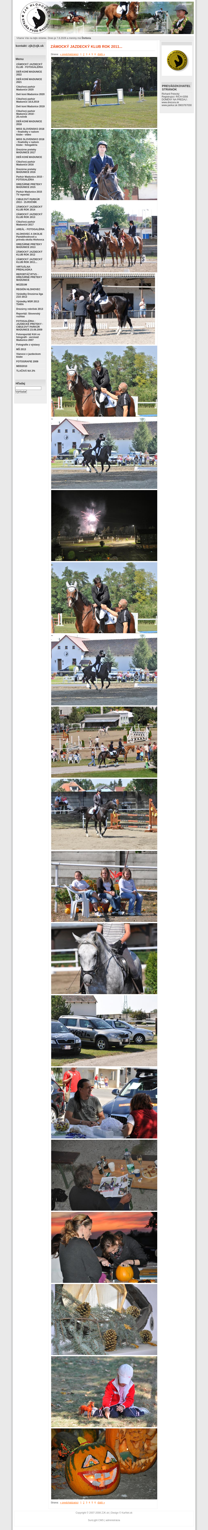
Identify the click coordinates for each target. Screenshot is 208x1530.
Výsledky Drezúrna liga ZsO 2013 (29, 295)
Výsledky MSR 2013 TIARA (27, 303)
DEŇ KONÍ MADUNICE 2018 (29, 123)
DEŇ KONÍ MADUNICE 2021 (29, 81)
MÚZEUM (21, 284)
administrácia (113, 1520)
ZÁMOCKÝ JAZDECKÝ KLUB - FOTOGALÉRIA (29, 66)
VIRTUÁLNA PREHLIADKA (24, 268)
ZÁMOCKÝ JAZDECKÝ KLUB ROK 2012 (29, 253)
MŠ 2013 (21, 349)
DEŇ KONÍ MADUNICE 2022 (29, 73)
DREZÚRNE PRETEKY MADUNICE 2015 (29, 186)
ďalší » (101, 54)
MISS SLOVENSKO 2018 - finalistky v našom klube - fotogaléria (30, 142)
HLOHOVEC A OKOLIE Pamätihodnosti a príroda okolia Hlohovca (30, 237)
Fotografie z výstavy (28, 344)
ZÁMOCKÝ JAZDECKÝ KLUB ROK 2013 (29, 216)
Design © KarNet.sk (121, 1512)
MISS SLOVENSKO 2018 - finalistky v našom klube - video (30, 132)
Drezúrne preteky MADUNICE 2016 (26, 171)
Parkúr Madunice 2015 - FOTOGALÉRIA (29, 178)
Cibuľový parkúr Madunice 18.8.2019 (27, 100)
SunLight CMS (96, 1520)
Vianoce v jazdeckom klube (28, 355)
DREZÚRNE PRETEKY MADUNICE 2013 (29, 246)
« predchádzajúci (69, 54)
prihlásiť (187, 4)
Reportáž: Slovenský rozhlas (28, 315)
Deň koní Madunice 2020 (30, 94)
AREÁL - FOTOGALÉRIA (30, 229)
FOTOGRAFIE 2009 (27, 361)
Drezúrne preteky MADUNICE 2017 (26, 151)
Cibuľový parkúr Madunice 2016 (25, 163)
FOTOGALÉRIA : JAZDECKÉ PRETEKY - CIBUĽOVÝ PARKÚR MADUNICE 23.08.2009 (29, 325)
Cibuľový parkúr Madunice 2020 (25, 88)
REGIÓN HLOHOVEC (28, 289)
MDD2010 (21, 366)
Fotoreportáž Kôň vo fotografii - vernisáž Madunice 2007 (28, 337)
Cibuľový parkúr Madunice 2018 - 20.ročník (25, 114)
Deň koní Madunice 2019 (30, 106)
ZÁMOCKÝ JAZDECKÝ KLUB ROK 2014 (29, 208)
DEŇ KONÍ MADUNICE (29, 157)
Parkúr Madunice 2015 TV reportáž (29, 193)
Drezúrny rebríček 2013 (29, 309)
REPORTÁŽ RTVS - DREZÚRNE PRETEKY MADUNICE (29, 277)
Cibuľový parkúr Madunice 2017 (25, 223)
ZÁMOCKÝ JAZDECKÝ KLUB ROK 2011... (29, 261)
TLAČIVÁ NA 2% (25, 370)
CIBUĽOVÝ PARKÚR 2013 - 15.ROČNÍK (28, 201)
